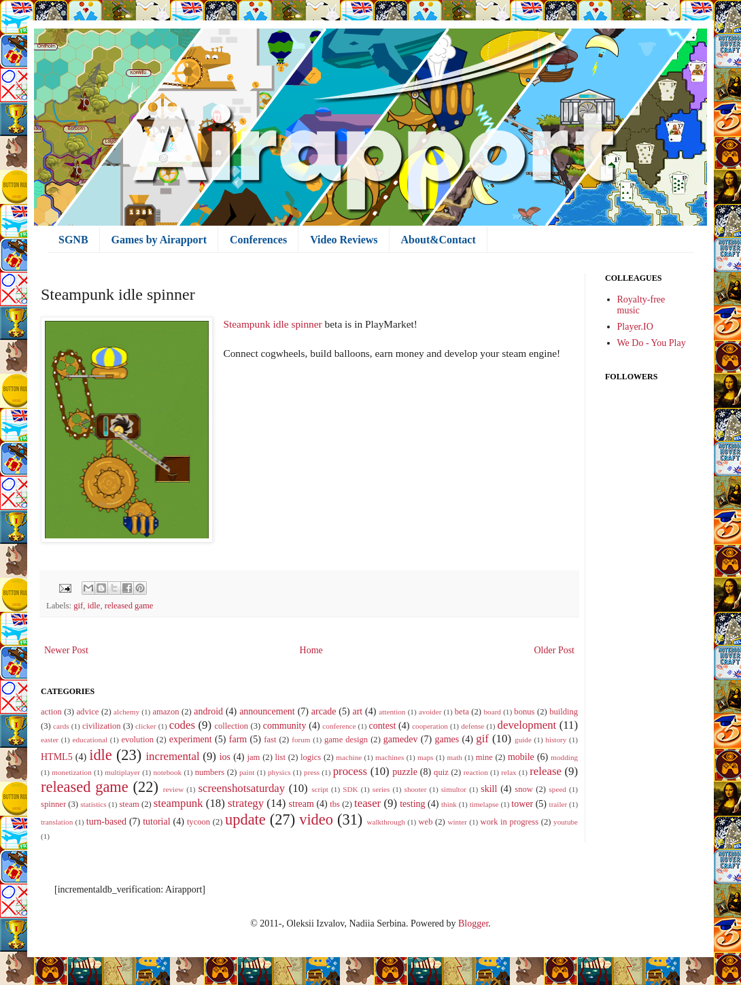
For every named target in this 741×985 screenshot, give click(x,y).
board (491, 712)
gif (78, 605)
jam (253, 757)
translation (57, 822)
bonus (524, 711)
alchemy (126, 712)
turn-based (106, 821)
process (350, 771)
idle (94, 605)
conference (339, 726)
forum (301, 740)
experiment (190, 739)
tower (522, 804)
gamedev (400, 739)
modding (564, 757)
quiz (441, 772)
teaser (367, 803)
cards (61, 726)
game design (346, 739)
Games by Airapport (159, 239)
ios (225, 757)
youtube (565, 822)
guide (523, 740)
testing (412, 804)
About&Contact (438, 239)
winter (457, 822)
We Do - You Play (651, 343)
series (381, 789)
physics (279, 772)
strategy (246, 803)
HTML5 (57, 757)
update (245, 819)
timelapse (484, 804)
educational (89, 740)
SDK (350, 789)
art (357, 711)
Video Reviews (343, 239)
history (555, 740)
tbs (335, 804)
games (446, 739)
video (316, 819)
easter (49, 740)
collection (231, 726)
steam (129, 804)
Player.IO (635, 327)
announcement (267, 711)
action (51, 711)
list (280, 757)
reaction (476, 772)
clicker (145, 726)
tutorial (156, 821)
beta (462, 711)
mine (484, 757)
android (208, 711)
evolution (137, 739)
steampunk (178, 803)
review (173, 789)
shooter (415, 789)
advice (88, 711)
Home (311, 650)
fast (270, 739)
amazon (165, 711)
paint (246, 772)
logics (310, 757)
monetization (71, 772)
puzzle (404, 772)
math (454, 757)
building (563, 711)
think (449, 804)
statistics (93, 804)
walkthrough (385, 822)
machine (349, 757)
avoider (430, 712)
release (546, 771)
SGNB (73, 239)
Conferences (258, 239)
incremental (172, 756)
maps (425, 757)
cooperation (430, 726)
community (285, 726)
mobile (521, 757)
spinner (53, 804)
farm (238, 739)
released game (129, 605)
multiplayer (122, 772)
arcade (324, 711)
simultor (453, 789)
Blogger (473, 923)
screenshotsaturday (242, 788)
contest (382, 726)
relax (508, 772)
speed (557, 789)
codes (182, 725)
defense (472, 726)
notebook (167, 772)
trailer (558, 804)
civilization (101, 726)
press (312, 772)
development (527, 725)
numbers (209, 772)
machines (389, 757)
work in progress (510, 822)
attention (392, 712)
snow (524, 789)
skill (489, 789)
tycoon (198, 822)
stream (301, 804)
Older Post (554, 650)
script (319, 789)
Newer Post (66, 650)
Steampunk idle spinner (272, 324)
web (426, 822)
